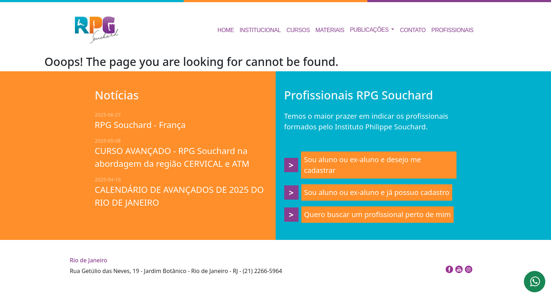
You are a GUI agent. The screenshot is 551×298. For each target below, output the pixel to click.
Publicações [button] (370, 30)
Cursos (298, 30)
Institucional (260, 30)
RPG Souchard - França (140, 124)
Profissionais (453, 30)
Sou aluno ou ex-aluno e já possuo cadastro (376, 192)
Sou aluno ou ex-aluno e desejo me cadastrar (362, 165)
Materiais (330, 30)
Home (226, 30)
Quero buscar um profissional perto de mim (377, 214)
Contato (412, 30)
